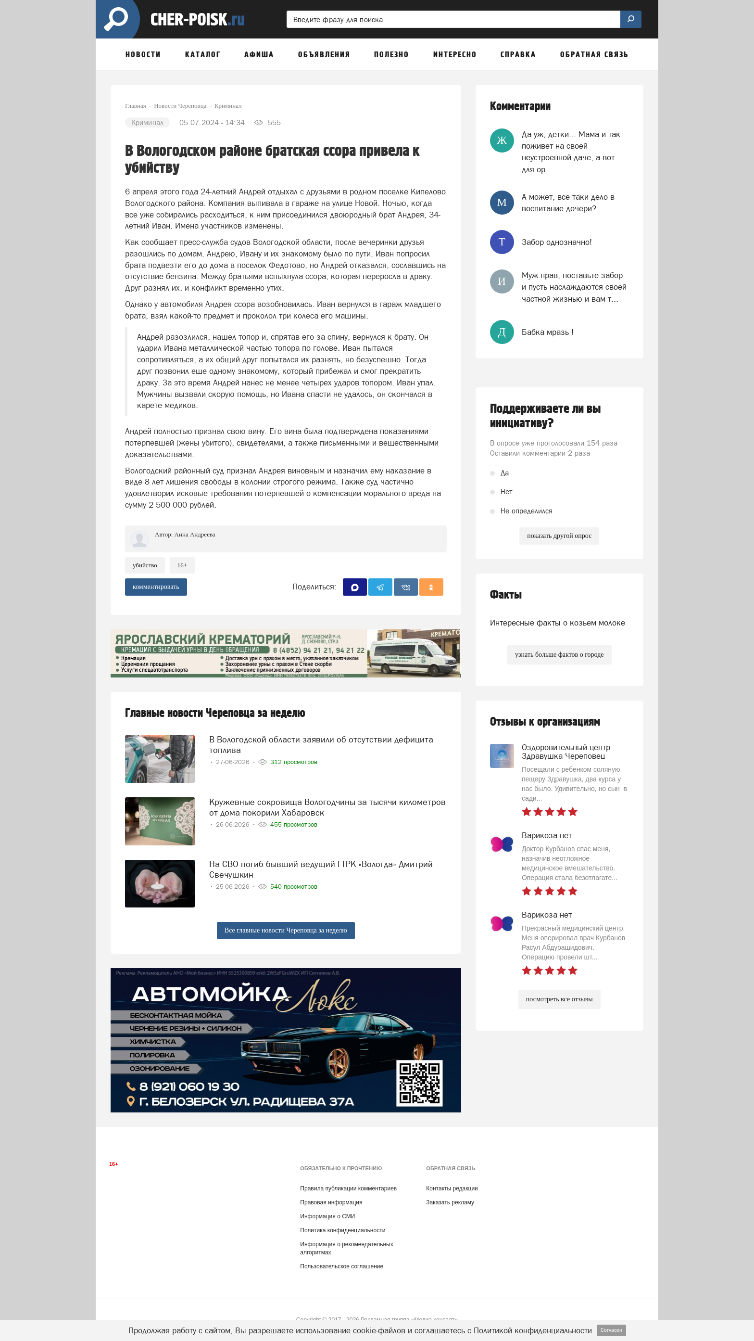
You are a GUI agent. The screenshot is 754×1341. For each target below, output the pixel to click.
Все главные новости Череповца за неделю (286, 930)
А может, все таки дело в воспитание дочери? (568, 202)
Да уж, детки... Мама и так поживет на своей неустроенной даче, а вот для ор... (571, 151)
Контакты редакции (452, 1188)
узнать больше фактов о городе (559, 654)
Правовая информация (331, 1202)
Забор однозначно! (557, 242)
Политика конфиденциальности (342, 1230)
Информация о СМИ (327, 1216)
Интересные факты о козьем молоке (557, 622)
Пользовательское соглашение (341, 1266)
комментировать (156, 586)
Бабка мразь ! (548, 332)
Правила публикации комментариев (348, 1188)
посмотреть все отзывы (559, 999)
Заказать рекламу (450, 1202)
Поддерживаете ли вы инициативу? (545, 416)
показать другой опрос (559, 535)
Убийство (145, 565)
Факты (506, 595)
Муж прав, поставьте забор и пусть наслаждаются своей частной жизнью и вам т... (574, 287)
